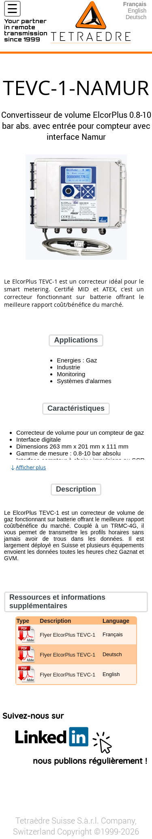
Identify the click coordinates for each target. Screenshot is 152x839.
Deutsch (136, 17)
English (137, 10)
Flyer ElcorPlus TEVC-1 (67, 635)
